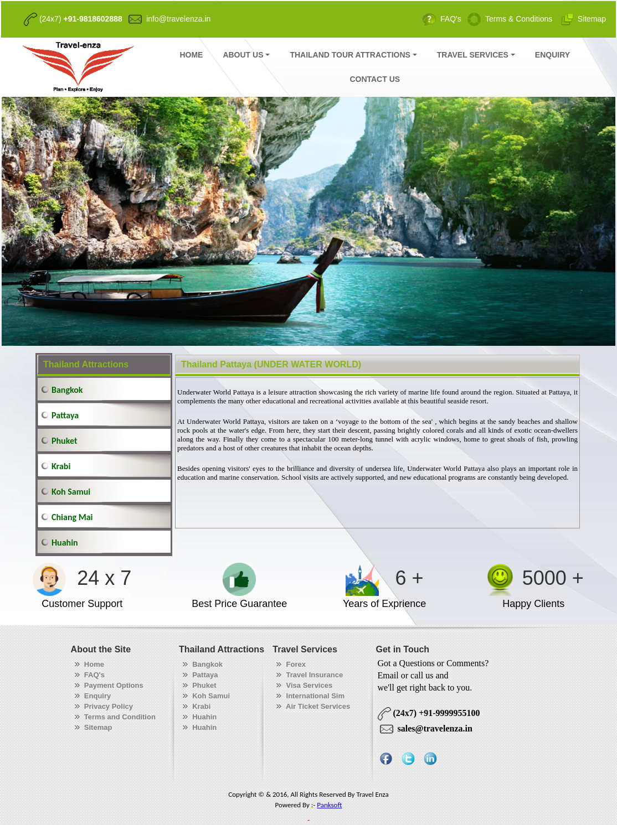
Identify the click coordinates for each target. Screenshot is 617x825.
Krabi (61, 466)
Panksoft (329, 805)
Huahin (65, 542)
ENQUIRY (552, 54)
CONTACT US (374, 79)
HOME (191, 54)
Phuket (64, 440)
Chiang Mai (72, 517)
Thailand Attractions (85, 364)
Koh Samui (71, 491)
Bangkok (67, 390)
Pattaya (65, 415)
